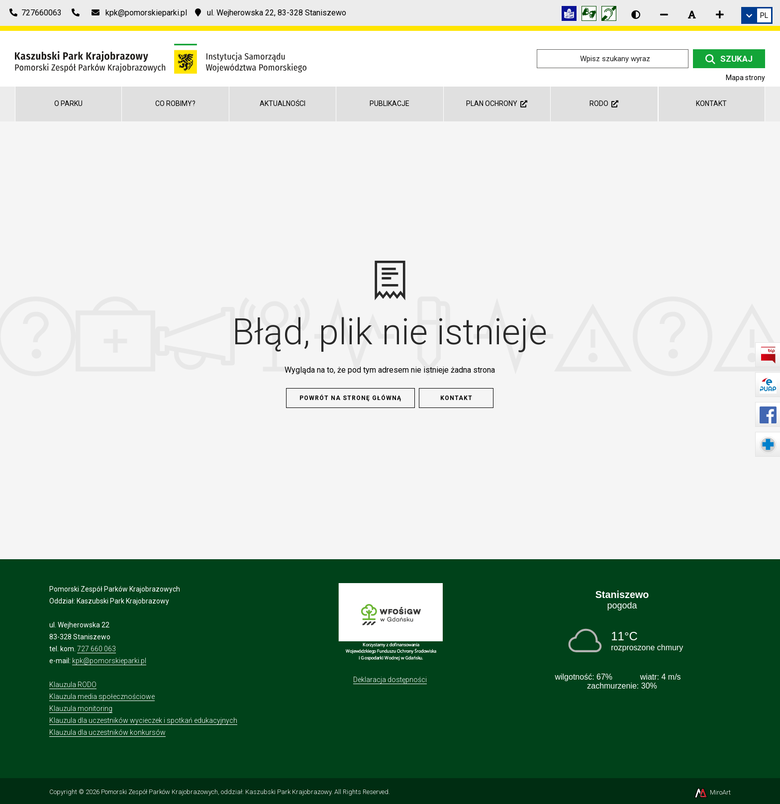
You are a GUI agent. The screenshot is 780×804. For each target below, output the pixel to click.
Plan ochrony (496, 103)
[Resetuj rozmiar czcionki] (692, 14)
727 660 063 (96, 649)
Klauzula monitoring (80, 708)
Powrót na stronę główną (350, 398)
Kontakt (711, 103)
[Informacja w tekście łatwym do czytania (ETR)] (572, 15)
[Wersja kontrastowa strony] (635, 14)
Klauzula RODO (73, 685)
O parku (68, 103)
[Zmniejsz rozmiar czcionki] (664, 14)
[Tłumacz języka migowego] (591, 15)
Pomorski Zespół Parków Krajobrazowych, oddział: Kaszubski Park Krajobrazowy (216, 792)
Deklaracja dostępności (390, 680)
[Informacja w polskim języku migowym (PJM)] (611, 15)
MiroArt (712, 792)
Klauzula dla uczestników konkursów (107, 732)
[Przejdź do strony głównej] (160, 58)
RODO (603, 103)
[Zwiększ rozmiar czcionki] (720, 14)
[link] (757, 15)
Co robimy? (175, 103)
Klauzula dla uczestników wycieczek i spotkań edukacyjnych (143, 720)
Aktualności (282, 103)
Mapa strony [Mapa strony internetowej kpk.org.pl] (745, 78)
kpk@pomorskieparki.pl (109, 661)
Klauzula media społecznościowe (102, 697)
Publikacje (389, 103)
